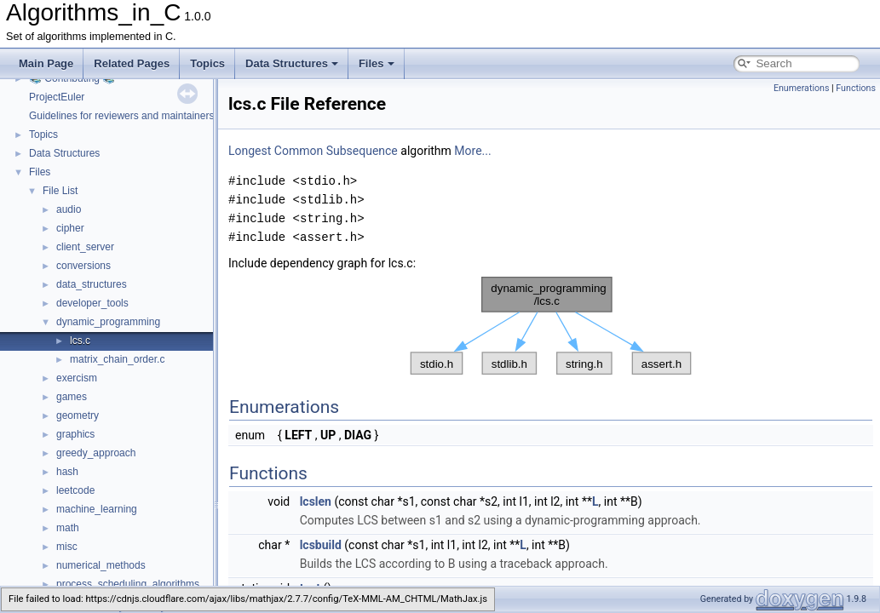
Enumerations (802, 88)
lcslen (315, 501)
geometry (77, 415)
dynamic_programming (108, 322)
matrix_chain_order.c (117, 359)
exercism (76, 378)
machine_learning (96, 509)
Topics (207, 63)
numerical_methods (101, 565)
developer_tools (92, 303)
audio (68, 209)
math (67, 528)
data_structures (91, 284)
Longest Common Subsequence (313, 151)
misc (67, 547)
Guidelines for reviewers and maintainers (121, 116)
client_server (85, 247)
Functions (856, 88)
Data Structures (291, 63)
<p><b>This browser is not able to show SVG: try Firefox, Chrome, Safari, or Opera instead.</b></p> (550, 326)
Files (376, 63)
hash (67, 472)
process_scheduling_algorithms (127, 584)
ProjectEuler (56, 97)
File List (60, 191)
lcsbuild (321, 545)
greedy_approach (95, 453)
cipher (70, 228)
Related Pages (132, 63)
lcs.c (80, 341)
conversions (83, 266)
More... (472, 151)
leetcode (75, 490)
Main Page (46, 63)
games (71, 397)
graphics (75, 434)
